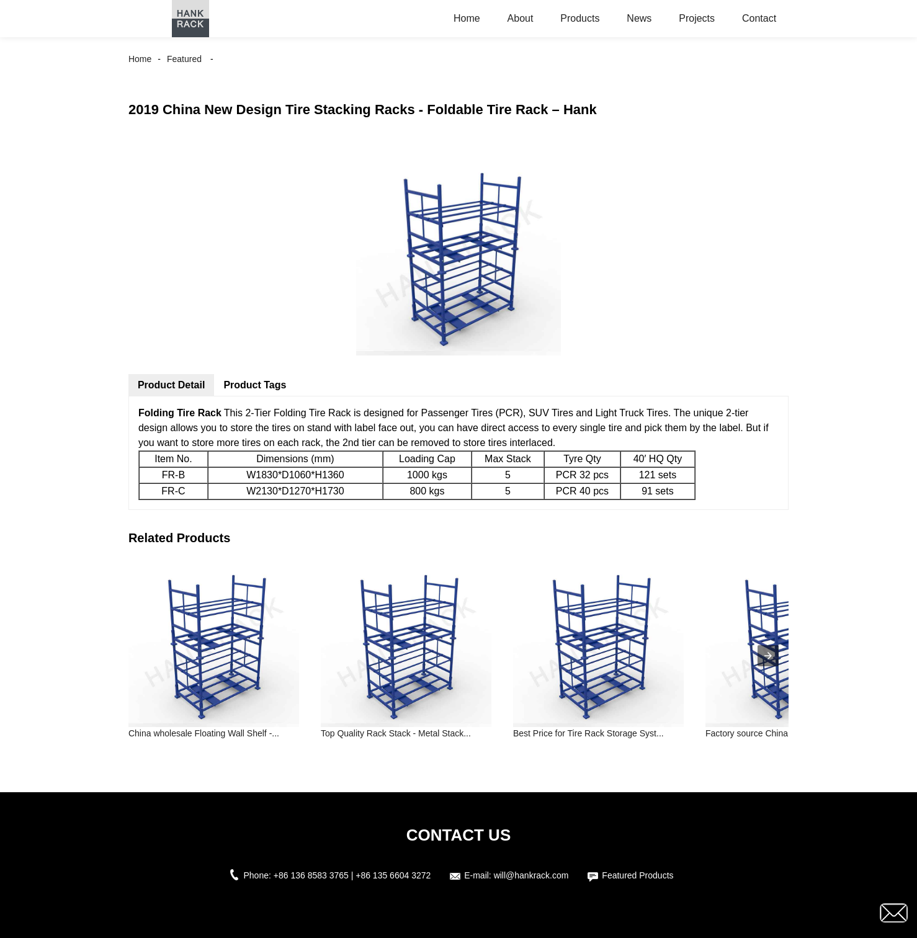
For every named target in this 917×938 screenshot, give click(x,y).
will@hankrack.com (531, 875)
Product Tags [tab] (254, 385)
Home (467, 18)
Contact (759, 18)
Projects (697, 18)
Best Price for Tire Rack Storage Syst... (588, 733)
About (521, 18)
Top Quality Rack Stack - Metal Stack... (396, 733)
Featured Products (637, 875)
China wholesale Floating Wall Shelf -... (203, 733)
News (639, 18)
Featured (184, 59)
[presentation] (768, 655)
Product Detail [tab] (171, 385)
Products (579, 18)
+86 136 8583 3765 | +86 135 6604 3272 (352, 875)
